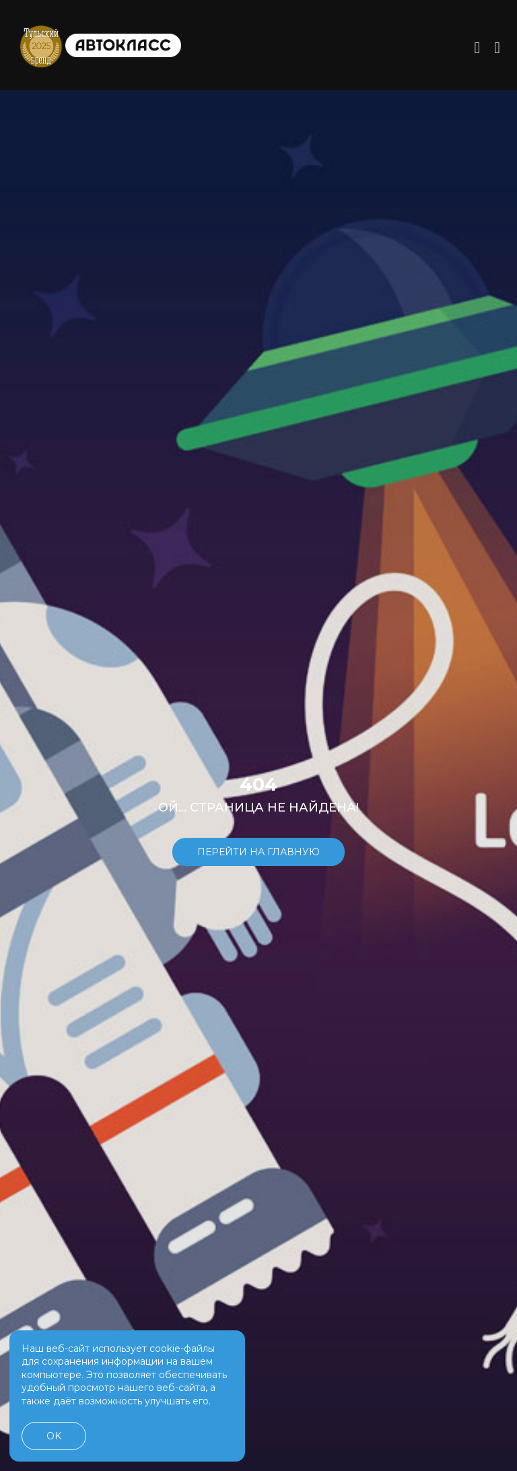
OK (53, 1436)
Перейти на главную (258, 860)
